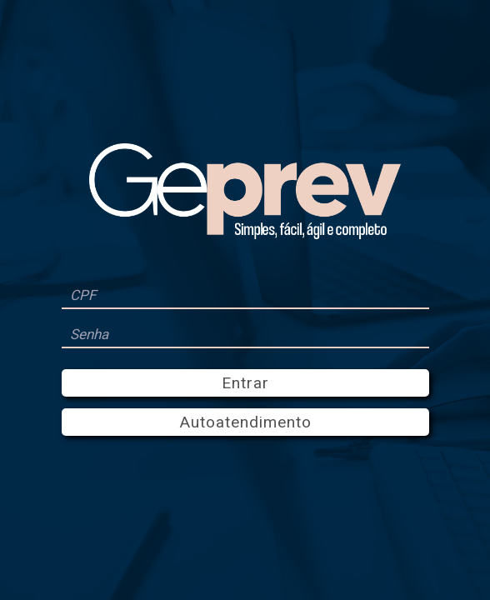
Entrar (245, 382)
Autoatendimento (245, 422)
